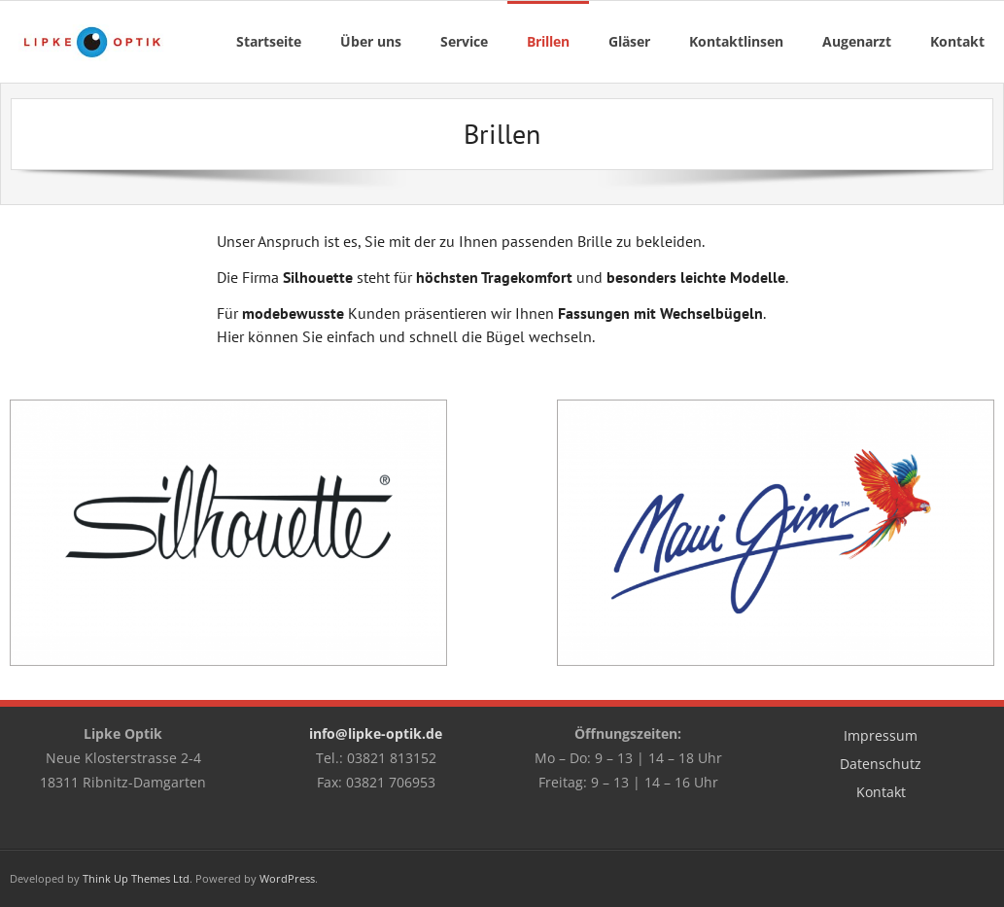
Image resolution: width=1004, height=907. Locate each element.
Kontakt (881, 792)
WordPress (287, 878)
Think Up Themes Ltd (136, 878)
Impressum (880, 735)
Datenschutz (880, 763)
